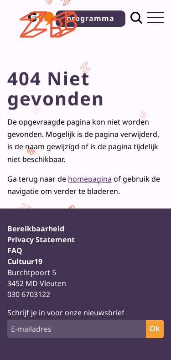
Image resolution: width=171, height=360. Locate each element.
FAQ (14, 250)
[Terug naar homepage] (50, 40)
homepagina (90, 179)
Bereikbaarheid (35, 229)
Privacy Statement (41, 240)
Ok (155, 329)
